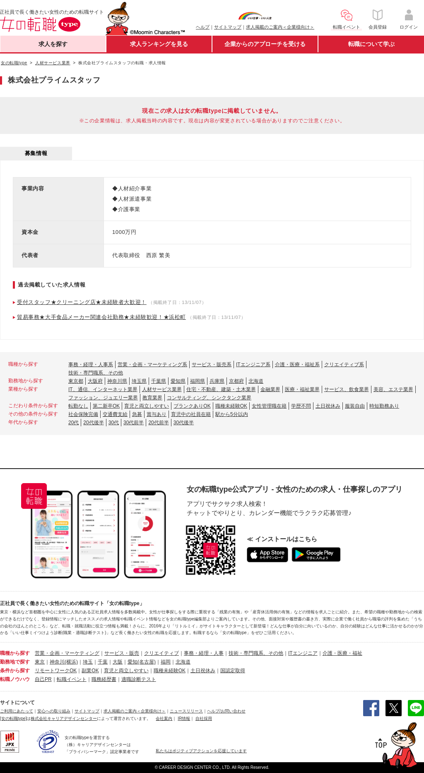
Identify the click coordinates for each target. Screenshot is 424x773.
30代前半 (133, 422)
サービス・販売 (121, 653)
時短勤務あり (384, 406)
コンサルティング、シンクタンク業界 (209, 398)
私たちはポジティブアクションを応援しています (201, 751)
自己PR (43, 679)
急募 (137, 414)
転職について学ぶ (371, 44)
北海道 (255, 381)
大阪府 (95, 381)
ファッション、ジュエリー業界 (103, 398)
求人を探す (53, 44)
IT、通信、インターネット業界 (102, 389)
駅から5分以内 (231, 414)
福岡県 (197, 381)
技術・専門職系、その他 (95, 373)
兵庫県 (217, 381)
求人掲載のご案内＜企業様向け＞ (280, 26)
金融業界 (270, 389)
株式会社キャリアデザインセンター (64, 718)
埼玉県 (139, 381)
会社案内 (164, 718)
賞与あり (156, 414)
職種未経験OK (231, 406)
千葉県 (158, 381)
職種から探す (15, 653)
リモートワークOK (56, 670)
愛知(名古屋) (142, 661)
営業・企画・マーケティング (67, 653)
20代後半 (93, 422)
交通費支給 (115, 414)
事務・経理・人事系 (90, 364)
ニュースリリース (186, 711)
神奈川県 (117, 381)
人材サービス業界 (162, 389)
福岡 (166, 661)
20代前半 (158, 422)
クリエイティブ (161, 653)
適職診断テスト (138, 679)
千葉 (103, 661)
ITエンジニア (303, 653)
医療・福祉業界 (302, 389)
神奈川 (57, 661)
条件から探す (15, 670)
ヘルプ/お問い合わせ (226, 711)
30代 (113, 422)
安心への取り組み (53, 711)
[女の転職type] (13, 718)
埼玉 (88, 661)
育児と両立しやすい (146, 406)
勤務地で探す (15, 661)
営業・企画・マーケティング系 (152, 364)
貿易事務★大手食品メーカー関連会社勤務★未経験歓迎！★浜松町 (101, 317)
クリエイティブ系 (344, 364)
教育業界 (152, 398)
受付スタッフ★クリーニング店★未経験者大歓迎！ (82, 302)
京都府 (236, 381)
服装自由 (355, 406)
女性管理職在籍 (269, 406)
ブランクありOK (191, 406)
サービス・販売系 (211, 364)
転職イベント (72, 679)
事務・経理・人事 (204, 653)
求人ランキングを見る (159, 44)
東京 (40, 661)
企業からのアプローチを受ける (265, 44)
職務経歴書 (104, 679)
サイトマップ (227, 26)
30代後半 (183, 422)
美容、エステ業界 (393, 389)
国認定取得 (232, 670)
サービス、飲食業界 (346, 389)
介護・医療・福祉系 (297, 364)
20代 (73, 422)
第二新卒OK (106, 406)
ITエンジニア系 (253, 364)
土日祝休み (328, 406)
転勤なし (78, 406)
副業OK (90, 670)
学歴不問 (301, 406)
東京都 (75, 381)
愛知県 (178, 381)
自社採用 (203, 718)
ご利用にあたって (16, 711)
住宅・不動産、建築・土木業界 (221, 389)
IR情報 (184, 718)
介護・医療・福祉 (342, 653)
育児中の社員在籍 (191, 414)
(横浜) (71, 661)
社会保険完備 (83, 414)
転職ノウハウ (15, 679)
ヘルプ (203, 26)
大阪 (118, 661)
